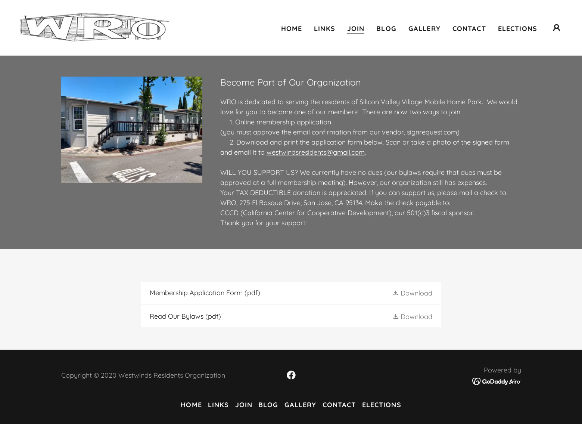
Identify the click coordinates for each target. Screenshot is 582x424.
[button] (556, 27)
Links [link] (324, 28)
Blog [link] (386, 28)
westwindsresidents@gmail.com (316, 152)
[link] (94, 27)
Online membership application (283, 122)
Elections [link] (517, 28)
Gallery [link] (424, 28)
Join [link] (356, 28)
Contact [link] (469, 28)
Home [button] (191, 404)
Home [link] (291, 28)
